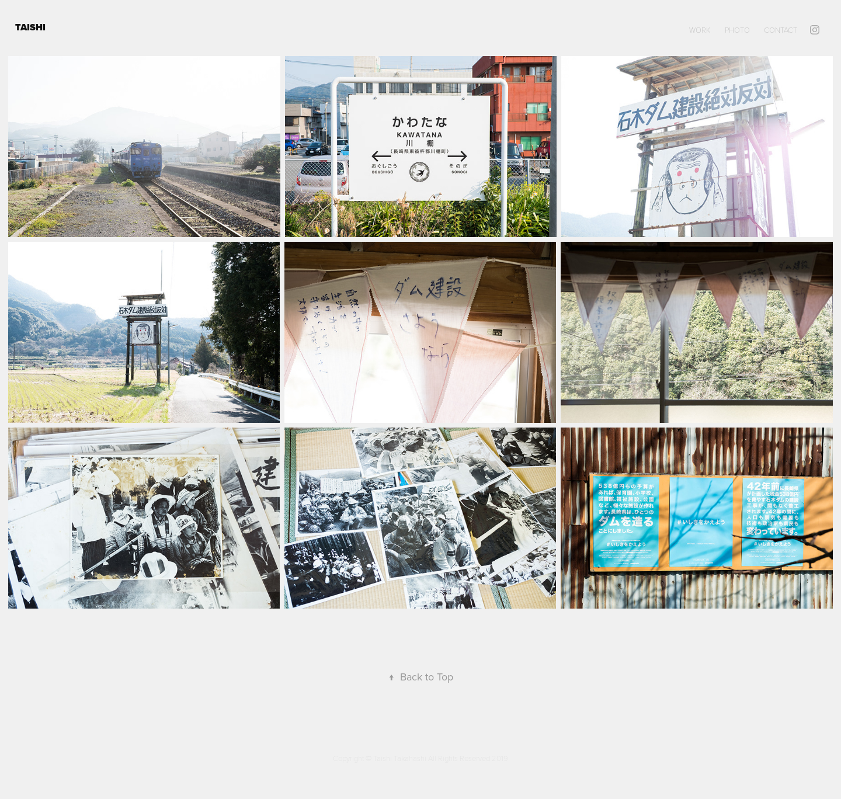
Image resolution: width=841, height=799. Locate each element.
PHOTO (737, 30)
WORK (699, 30)
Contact (780, 30)
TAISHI (31, 27)
